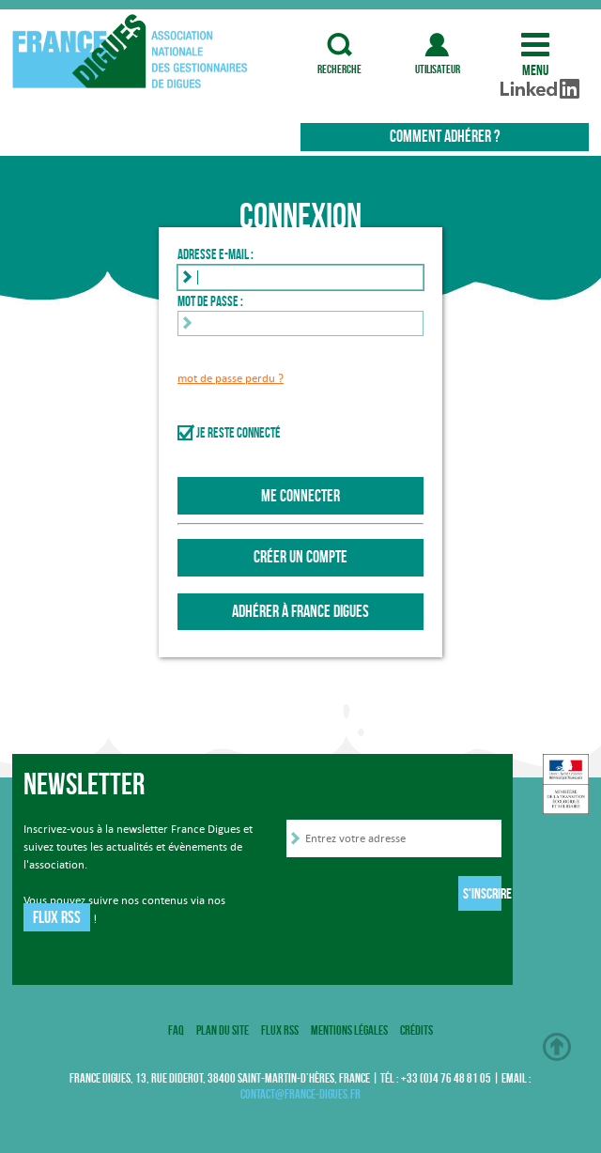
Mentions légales (349, 1030)
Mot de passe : (210, 301)
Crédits (416, 1030)
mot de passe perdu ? (230, 378)
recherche (340, 44)
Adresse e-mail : (215, 254)
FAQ (176, 1030)
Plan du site (222, 1030)
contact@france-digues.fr (300, 1094)
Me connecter (300, 495)
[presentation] (429, 896)
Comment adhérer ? (445, 136)
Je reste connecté (238, 432)
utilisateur (437, 44)
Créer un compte (300, 556)
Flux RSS (57, 917)
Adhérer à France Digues (300, 611)
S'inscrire (482, 893)
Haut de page (557, 1047)
